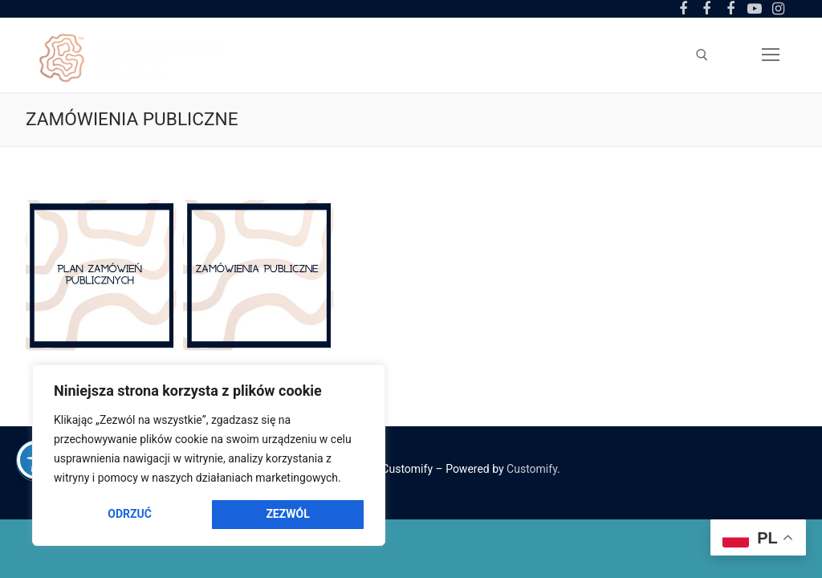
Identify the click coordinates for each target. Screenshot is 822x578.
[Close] (361, 385)
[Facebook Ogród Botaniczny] (707, 9)
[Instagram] (778, 9)
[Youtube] (754, 9)
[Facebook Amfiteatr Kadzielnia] (730, 9)
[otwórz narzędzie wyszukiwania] (702, 55)
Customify (532, 468)
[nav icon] (770, 54)
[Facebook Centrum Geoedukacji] (683, 9)
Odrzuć (130, 513)
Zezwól (287, 513)
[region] (208, 455)
